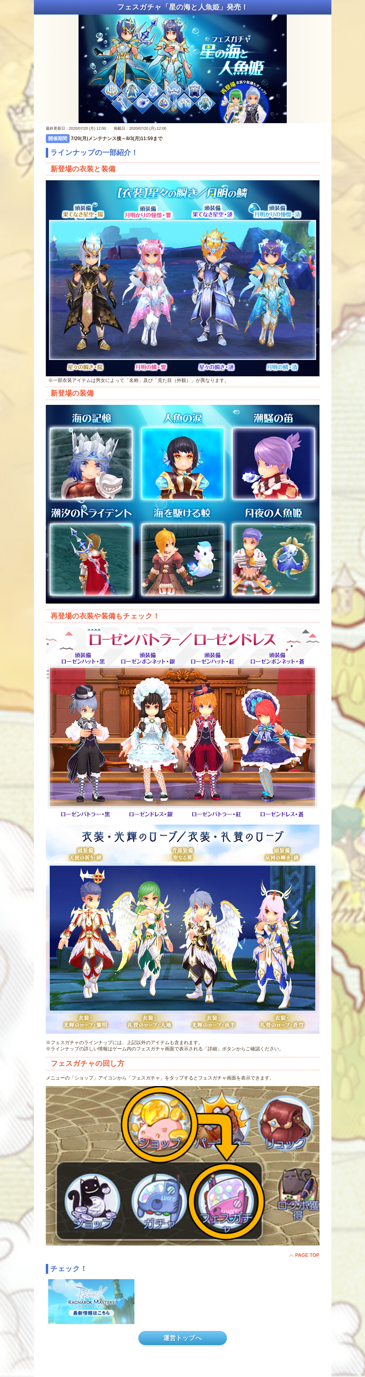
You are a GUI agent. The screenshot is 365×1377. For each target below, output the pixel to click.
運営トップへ (182, 1337)
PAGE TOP (307, 1255)
